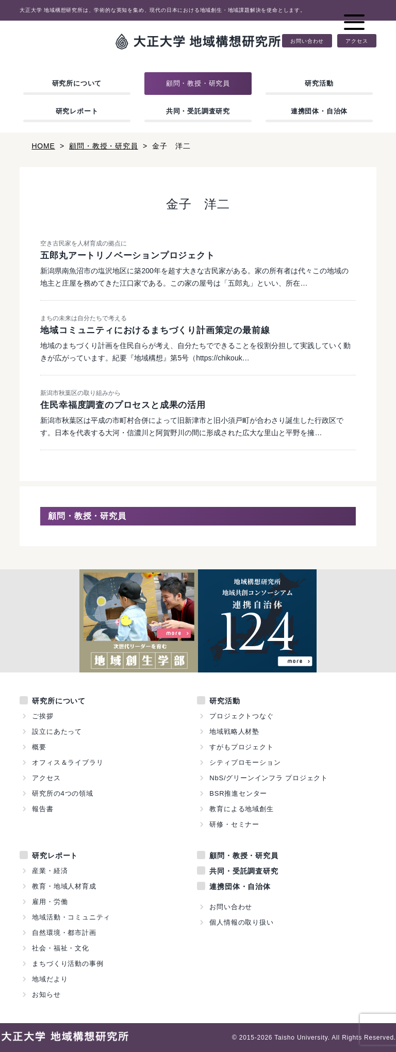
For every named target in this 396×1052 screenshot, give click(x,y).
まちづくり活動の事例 (67, 963)
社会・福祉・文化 (60, 948)
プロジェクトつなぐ (241, 716)
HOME (43, 146)
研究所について (77, 83)
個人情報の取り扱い (241, 922)
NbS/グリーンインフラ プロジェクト (268, 778)
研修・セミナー (234, 824)
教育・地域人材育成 (64, 886)
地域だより (50, 979)
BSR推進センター (238, 793)
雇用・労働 (50, 902)
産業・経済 (50, 871)
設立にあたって (57, 731)
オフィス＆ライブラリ (67, 762)
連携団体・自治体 (319, 111)
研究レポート (77, 111)
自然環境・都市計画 (64, 932)
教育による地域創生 (241, 809)
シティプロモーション (244, 762)
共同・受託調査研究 (198, 111)
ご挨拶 (42, 716)
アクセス (356, 40)
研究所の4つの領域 (62, 793)
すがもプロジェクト (241, 747)
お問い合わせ (307, 40)
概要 (39, 747)
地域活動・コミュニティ (71, 917)
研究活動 (319, 83)
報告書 (42, 809)
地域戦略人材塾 (234, 731)
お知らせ (46, 994)
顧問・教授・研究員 (198, 83)
